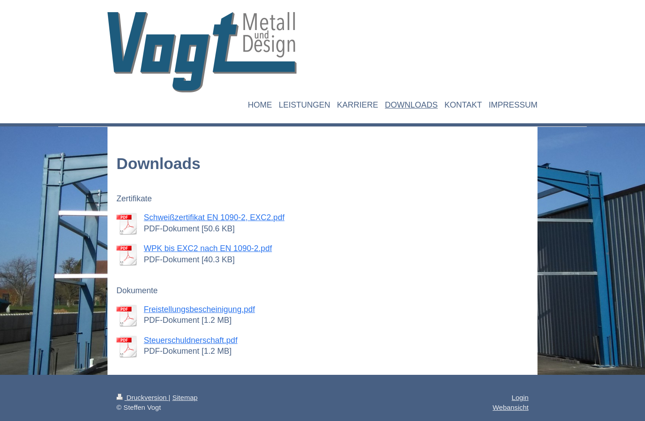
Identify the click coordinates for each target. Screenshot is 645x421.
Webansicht (511, 407)
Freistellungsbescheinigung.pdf (199, 309)
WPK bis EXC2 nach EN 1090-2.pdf (208, 248)
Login (520, 397)
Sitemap (185, 397)
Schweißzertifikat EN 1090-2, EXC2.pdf (214, 217)
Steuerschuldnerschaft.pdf (190, 340)
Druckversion (142, 397)
